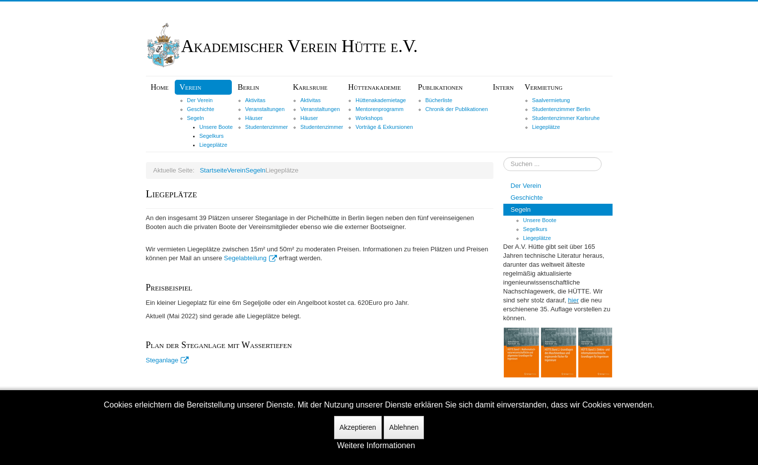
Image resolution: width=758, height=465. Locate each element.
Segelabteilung (250, 258)
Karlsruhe (310, 87)
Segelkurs (212, 136)
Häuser (254, 118)
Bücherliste (438, 100)
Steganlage (167, 360)
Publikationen (440, 87)
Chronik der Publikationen (456, 109)
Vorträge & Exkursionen (384, 127)
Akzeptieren (358, 427)
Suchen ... (503, 157)
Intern (503, 87)
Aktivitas (255, 100)
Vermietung (543, 87)
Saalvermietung (551, 100)
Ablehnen (403, 427)
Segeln (195, 118)
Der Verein (200, 100)
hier (573, 300)
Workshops (369, 118)
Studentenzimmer (266, 127)
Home (160, 87)
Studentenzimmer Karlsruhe (566, 118)
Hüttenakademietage (380, 100)
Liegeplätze (213, 145)
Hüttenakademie (374, 87)
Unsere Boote (216, 127)
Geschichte (200, 109)
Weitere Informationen (376, 445)
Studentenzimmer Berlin (561, 109)
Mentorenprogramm (379, 109)
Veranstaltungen (265, 109)
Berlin (248, 87)
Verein (191, 87)
